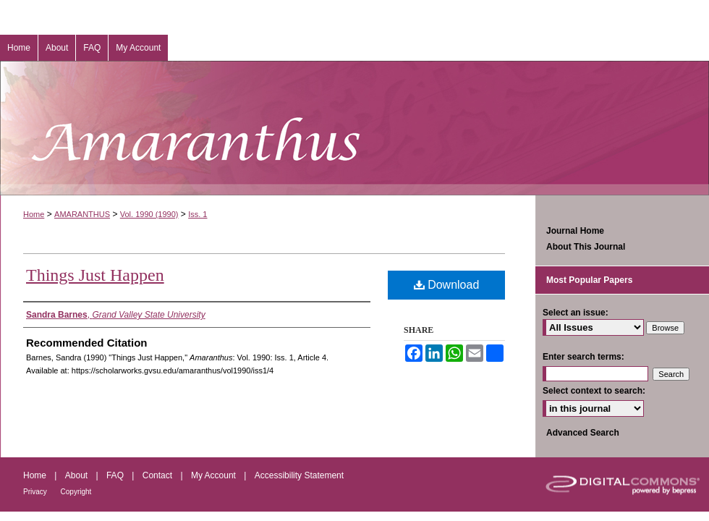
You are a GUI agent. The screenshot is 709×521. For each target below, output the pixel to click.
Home (33, 214)
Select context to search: (594, 391)
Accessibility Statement (299, 475)
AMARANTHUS (82, 214)
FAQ (116, 475)
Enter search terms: (583, 357)
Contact (159, 475)
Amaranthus (354, 128)
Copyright (76, 492)
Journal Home (575, 231)
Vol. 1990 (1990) (149, 214)
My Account (214, 475)
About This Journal (585, 247)
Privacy (36, 492)
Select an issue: (575, 313)
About (77, 475)
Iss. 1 (197, 214)
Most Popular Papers (589, 280)
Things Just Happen (95, 275)
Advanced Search (582, 433)
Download (447, 285)
